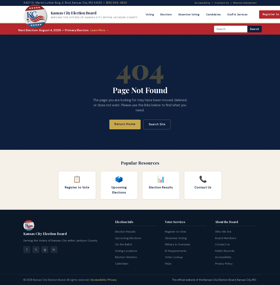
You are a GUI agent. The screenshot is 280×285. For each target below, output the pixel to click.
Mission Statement (245, 2)
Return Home (125, 124)
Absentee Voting (188, 14)
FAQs (168, 263)
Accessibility (202, 2)
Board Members (225, 238)
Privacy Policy (224, 263)
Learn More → (99, 30)
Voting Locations (126, 251)
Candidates (213, 14)
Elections (166, 14)
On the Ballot (123, 244)
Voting (150, 14)
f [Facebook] (26, 250)
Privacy (112, 280)
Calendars (121, 263)
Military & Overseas (177, 244)
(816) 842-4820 (116, 2)
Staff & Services (237, 14)
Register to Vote (175, 231)
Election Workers (126, 257)
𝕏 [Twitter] (36, 250)
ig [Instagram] (45, 250)
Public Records (225, 251)
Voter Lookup (174, 257)
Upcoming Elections (128, 238)
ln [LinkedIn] (54, 250)
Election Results (125, 231)
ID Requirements (175, 251)
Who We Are (223, 231)
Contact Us (222, 2)
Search (254, 29)
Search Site (157, 124)
